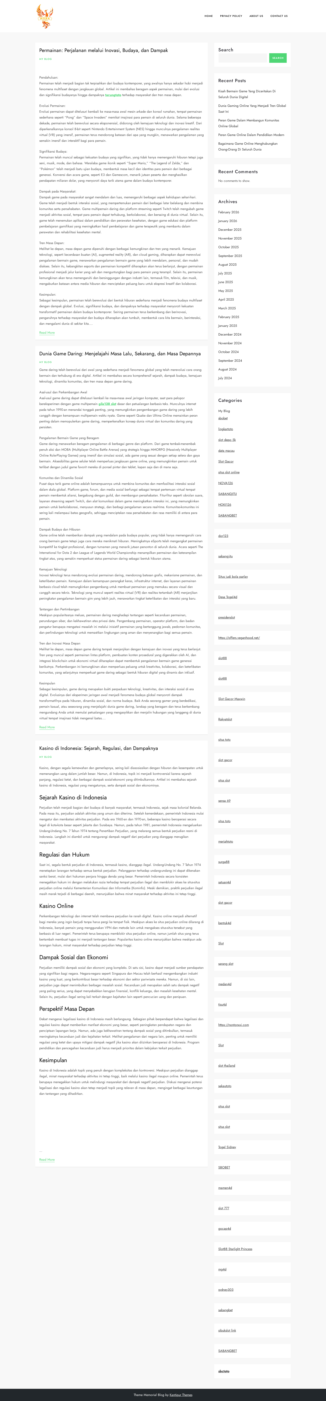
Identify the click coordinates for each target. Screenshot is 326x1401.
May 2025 (225, 290)
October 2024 (228, 351)
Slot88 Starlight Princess (235, 1249)
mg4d (222, 1269)
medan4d (224, 984)
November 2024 (230, 343)
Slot (221, 943)
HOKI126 (224, 504)
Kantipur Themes (181, 1394)
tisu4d (222, 1004)
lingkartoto (225, 429)
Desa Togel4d (227, 597)
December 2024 (229, 334)
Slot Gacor (225, 461)
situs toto (224, 739)
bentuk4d (224, 923)
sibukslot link (227, 1330)
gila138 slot (107, 403)
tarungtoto (113, 95)
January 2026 (227, 220)
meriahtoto (225, 841)
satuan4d (224, 882)
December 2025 (229, 229)
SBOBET (224, 1167)
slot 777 (223, 1208)
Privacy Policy (231, 16)
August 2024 (227, 369)
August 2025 (227, 264)
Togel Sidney (227, 1147)
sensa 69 (224, 800)
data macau (226, 450)
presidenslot (226, 617)
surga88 (224, 861)
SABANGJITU (227, 493)
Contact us (279, 16)
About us (256, 16)
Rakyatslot (225, 719)
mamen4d (225, 1187)
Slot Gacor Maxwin (231, 698)
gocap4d (224, 1228)
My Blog (45, 59)
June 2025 (225, 282)
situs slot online (229, 472)
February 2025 (228, 317)
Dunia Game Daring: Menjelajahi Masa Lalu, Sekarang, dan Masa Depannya (120, 353)
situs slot (224, 780)
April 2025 (226, 299)
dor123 (223, 535)
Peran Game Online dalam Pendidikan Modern (251, 134)
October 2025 (228, 247)
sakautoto (224, 1086)
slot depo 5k (227, 439)
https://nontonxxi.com (233, 1024)
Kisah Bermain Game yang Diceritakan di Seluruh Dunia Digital (247, 94)
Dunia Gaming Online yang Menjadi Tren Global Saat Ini (252, 108)
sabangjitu (225, 556)
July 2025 (225, 273)
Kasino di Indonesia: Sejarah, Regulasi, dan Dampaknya (98, 748)
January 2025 (227, 325)
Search (225, 49)
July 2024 (225, 378)
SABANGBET (227, 515)
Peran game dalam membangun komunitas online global (248, 123)
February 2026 (228, 212)
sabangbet (225, 1310)
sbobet (223, 418)
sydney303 (225, 1289)
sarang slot (225, 963)
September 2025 (230, 255)
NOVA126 (225, 483)
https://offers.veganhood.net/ (239, 637)
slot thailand (226, 1065)
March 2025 (227, 308)
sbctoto (223, 1371)
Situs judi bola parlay (233, 576)
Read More (47, 332)
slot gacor (225, 760)
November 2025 (230, 238)
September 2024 (230, 360)
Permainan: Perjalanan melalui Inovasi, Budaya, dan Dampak (103, 50)
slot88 (222, 658)
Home (209, 16)
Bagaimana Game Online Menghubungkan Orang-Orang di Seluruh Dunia (248, 146)
